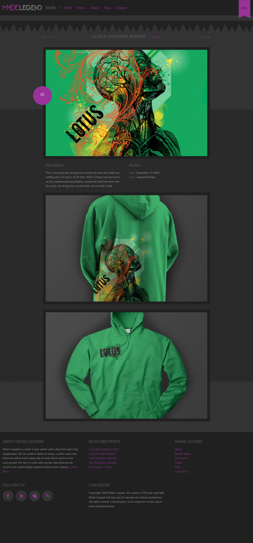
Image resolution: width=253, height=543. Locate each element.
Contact (121, 8)
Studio (179, 462)
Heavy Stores (183, 453)
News (81, 8)
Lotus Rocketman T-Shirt (104, 449)
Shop (107, 8)
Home (178, 449)
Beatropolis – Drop (100, 466)
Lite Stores (181, 458)
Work (68, 8)
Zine (177, 466)
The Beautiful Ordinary (103, 462)
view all (156, 36)
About (94, 8)
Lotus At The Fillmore (102, 453)
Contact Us (181, 471)
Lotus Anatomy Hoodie (103, 458)
